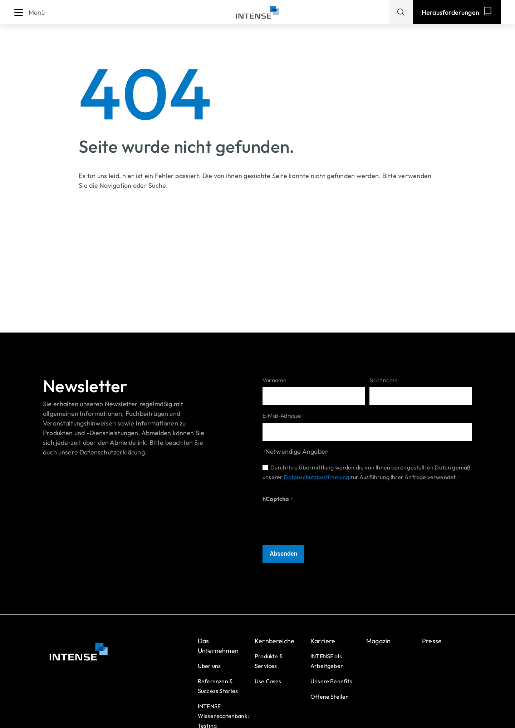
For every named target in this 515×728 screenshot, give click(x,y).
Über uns (209, 665)
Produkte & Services (269, 661)
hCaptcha (278, 499)
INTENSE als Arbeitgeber (326, 661)
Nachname (383, 380)
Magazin (378, 641)
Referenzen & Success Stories (218, 686)
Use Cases (268, 681)
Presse (432, 641)
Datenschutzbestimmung (316, 477)
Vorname (274, 380)
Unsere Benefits (331, 681)
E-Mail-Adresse (284, 416)
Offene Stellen (329, 696)
